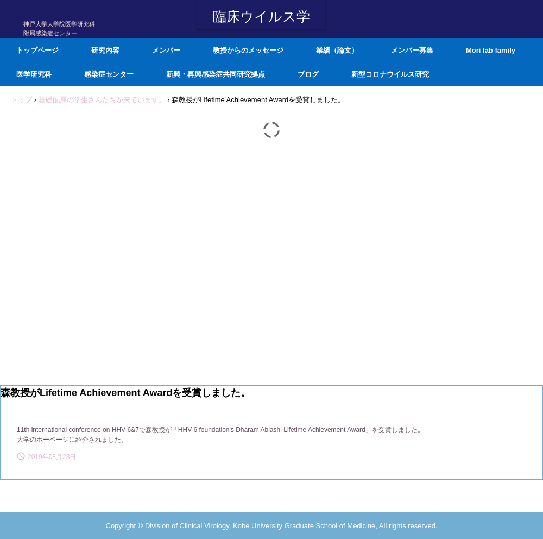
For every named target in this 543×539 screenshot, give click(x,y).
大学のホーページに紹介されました (69, 439)
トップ (21, 100)
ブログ (308, 74)
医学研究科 (34, 74)
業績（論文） (337, 50)
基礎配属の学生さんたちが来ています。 (102, 100)
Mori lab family (490, 50)
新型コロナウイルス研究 (390, 74)
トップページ (37, 50)
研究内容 (105, 50)
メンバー (166, 50)
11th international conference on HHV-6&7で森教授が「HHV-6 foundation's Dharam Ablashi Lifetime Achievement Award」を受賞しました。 (220, 430)
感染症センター (109, 74)
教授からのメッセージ (248, 50)
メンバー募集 (412, 50)
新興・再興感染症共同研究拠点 (215, 74)
